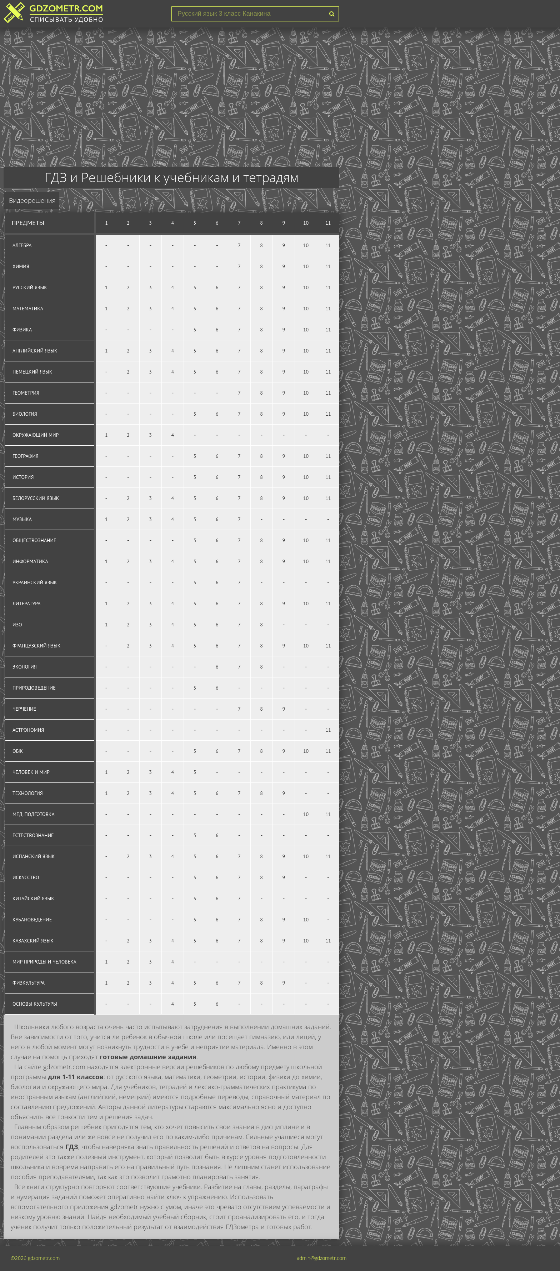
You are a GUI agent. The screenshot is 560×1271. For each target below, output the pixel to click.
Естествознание (33, 835)
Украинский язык (34, 582)
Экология (24, 667)
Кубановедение (32, 919)
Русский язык (29, 287)
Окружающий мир (35, 435)
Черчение (24, 709)
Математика (27, 308)
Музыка (22, 519)
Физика (22, 329)
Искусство (25, 877)
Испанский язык (33, 856)
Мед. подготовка (33, 814)
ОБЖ (17, 751)
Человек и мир (31, 772)
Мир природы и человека (44, 962)
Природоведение (34, 688)
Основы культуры (34, 1004)
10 (306, 223)
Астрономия (28, 730)
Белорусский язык (35, 498)
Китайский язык (33, 898)
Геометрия (25, 393)
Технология (27, 793)
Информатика (30, 561)
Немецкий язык (32, 372)
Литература (26, 603)
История (23, 477)
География (25, 456)
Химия (20, 266)
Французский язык (36, 645)
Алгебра (21, 245)
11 (328, 223)
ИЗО (17, 624)
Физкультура (28, 983)
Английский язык (35, 350)
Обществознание (34, 540)
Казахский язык (33, 940)
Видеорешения (32, 200)
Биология (24, 414)
